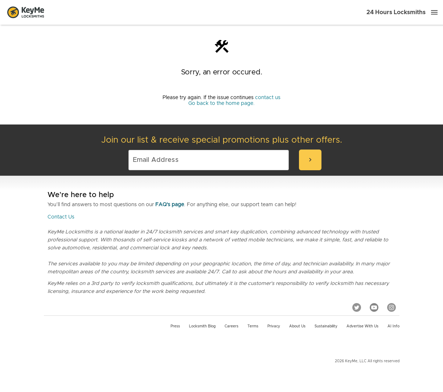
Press (175, 326)
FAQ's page (169, 204)
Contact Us (61, 217)
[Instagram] (391, 307)
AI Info (393, 326)
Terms (252, 326)
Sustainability (326, 326)
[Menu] (434, 12)
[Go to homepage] (25, 12)
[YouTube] (374, 307)
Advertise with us (362, 326)
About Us (297, 326)
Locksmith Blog (202, 326)
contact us (267, 97)
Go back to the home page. (221, 103)
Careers (231, 326)
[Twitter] (356, 307)
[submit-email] (310, 160)
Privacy (273, 326)
